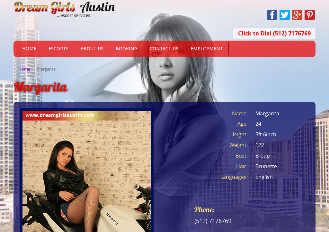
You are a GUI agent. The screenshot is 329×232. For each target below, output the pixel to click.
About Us (92, 49)
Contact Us (164, 49)
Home (29, 49)
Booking (127, 49)
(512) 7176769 (212, 221)
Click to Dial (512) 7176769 (274, 33)
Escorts (58, 49)
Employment (207, 49)
